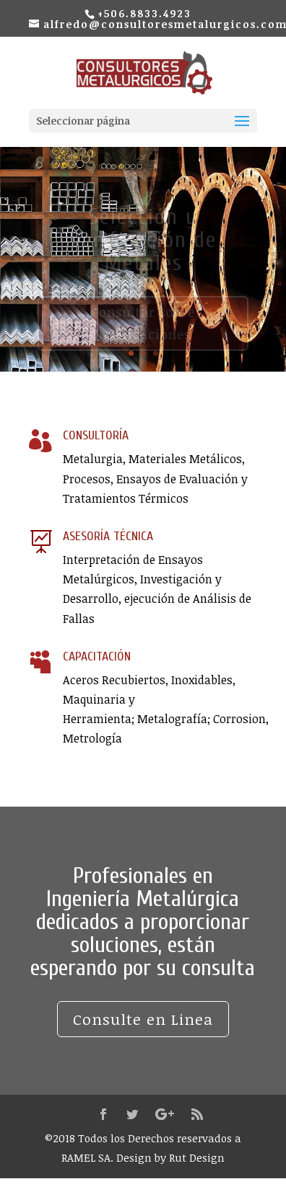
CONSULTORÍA (96, 435)
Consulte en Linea (143, 1018)
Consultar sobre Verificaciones (143, 326)
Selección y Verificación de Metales (143, 242)
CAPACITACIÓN (97, 656)
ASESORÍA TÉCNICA (108, 536)
